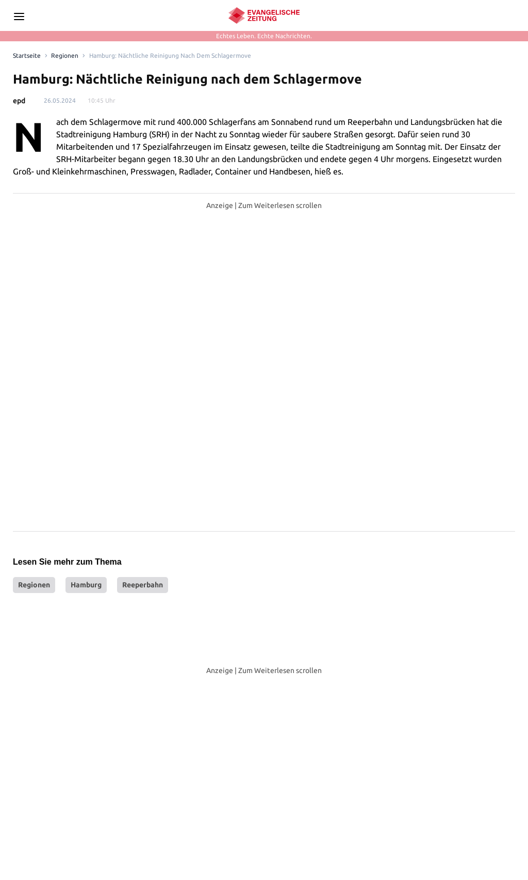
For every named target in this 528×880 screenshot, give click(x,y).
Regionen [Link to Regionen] (64, 55)
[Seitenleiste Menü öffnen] (19, 16)
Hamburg (86, 423)
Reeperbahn (142, 423)
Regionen (34, 423)
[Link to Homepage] (27, 56)
